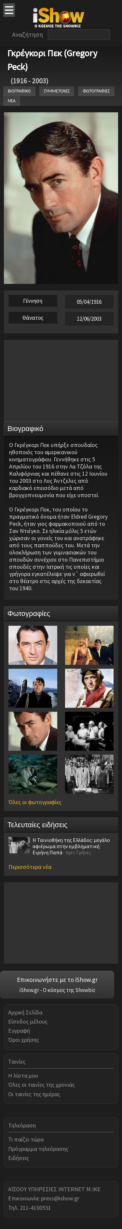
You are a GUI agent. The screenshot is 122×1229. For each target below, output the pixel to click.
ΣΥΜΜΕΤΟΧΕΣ (57, 91)
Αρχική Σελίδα (25, 1012)
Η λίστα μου (23, 1075)
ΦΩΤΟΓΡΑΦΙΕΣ (96, 91)
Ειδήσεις (18, 1158)
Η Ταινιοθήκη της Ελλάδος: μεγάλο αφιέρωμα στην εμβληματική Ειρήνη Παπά (71, 846)
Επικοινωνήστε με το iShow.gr (57, 980)
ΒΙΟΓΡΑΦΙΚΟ (19, 91)
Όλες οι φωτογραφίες (34, 802)
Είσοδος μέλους (27, 1021)
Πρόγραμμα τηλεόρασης (38, 1148)
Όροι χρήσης (23, 1039)
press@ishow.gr (60, 1198)
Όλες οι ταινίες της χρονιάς (41, 1084)
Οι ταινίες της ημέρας (34, 1094)
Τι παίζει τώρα (26, 1139)
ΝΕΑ (12, 101)
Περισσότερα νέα (29, 867)
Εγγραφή (19, 1030)
